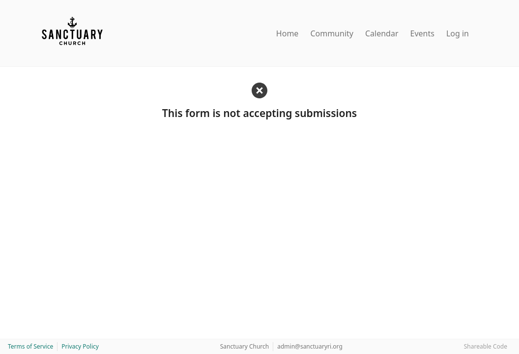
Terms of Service (30, 346)
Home (287, 33)
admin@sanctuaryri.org (310, 346)
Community (331, 33)
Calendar (382, 33)
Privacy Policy (80, 346)
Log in (457, 33)
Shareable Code (485, 346)
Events (422, 33)
